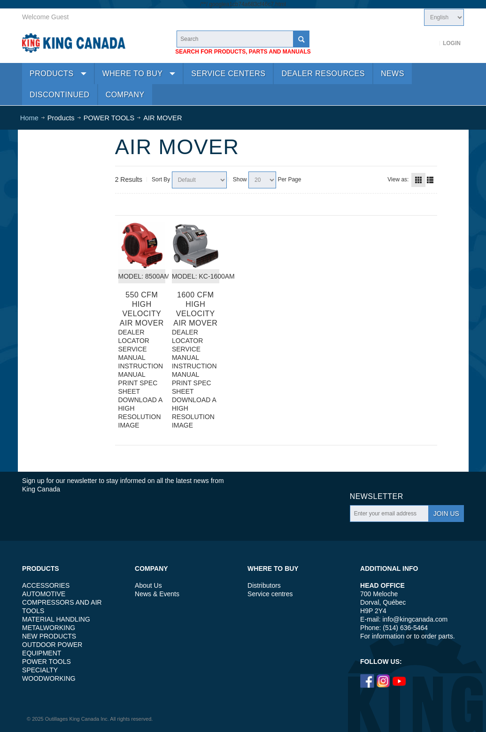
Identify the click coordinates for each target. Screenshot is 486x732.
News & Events (157, 594)
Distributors (264, 585)
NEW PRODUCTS (49, 636)
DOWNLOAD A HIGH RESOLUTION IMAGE (140, 412)
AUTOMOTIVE (43, 594)
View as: (398, 179)
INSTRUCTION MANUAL (140, 370)
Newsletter (376, 496)
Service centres (270, 594)
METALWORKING (48, 627)
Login (452, 43)
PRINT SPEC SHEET (138, 387)
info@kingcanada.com (415, 619)
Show (240, 179)
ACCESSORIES (45, 585)
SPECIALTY (40, 670)
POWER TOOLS (46, 661)
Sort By (161, 179)
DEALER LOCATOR (133, 336)
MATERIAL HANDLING (56, 619)
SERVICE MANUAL (132, 353)
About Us (148, 585)
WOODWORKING (49, 678)
